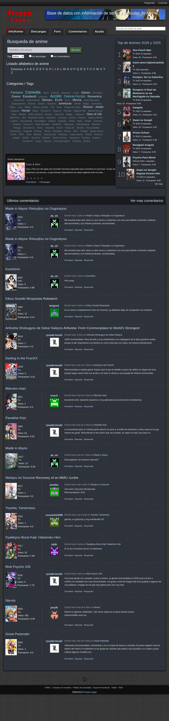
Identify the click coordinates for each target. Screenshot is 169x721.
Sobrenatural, (83, 124)
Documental (26, 121)
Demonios (96, 103)
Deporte (46, 137)
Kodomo (96, 137)
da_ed (54, 215)
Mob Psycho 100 (17, 567)
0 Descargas (44, 182)
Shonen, (47, 100)
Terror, (40, 127)
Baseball (57, 131)
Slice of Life (94, 114)
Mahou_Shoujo (40, 107)
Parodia (67, 110)
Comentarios (78, 31)
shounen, (43, 96)
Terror (46, 92)
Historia (32, 103)
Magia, (69, 114)
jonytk (54, 607)
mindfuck (56, 124)
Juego (38, 141)
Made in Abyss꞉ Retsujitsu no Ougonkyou (36, 208)
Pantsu (67, 131)
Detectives (19, 100)
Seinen (85, 92)
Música (22, 114)
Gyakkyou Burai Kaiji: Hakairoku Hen (33, 537)
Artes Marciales (91, 100)
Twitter (114, 688)
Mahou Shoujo (95, 110)
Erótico (86, 141)
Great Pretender (17, 634)
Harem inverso (59, 137)
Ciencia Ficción (74, 96)
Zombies (76, 141)
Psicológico (40, 121)
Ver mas (159, 184)
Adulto (99, 107)
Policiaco (62, 134)
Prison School (141, 132)
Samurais (59, 114)
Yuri (52, 107)
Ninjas (88, 121)
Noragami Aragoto (143, 145)
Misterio (55, 92)
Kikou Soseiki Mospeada (23, 298)
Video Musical (35, 114)
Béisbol (37, 134)
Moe (75, 131)
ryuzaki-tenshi (54, 335)
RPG (21, 134)
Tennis (47, 131)
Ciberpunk (69, 124)
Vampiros (51, 103)
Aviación (62, 121)
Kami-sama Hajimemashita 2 (148, 64)
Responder (88, 230)
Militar (28, 107)
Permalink (68, 230)
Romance (97, 92)
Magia (86, 103)
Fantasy (86, 137)
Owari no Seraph (142, 120)
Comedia (33, 92)
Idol (24, 117)
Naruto (10, 600)
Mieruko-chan (15, 388)
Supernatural (76, 134)
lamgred (54, 305)
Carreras (62, 117)
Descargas (38, 31)
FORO (48, 688)
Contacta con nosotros (62, 688)
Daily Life (69, 127)
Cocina (72, 117)
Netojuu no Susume (20, 478)
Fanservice (15, 131)
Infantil (77, 103)
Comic (13, 134)
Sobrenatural (33, 100)
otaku (79, 121)
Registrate (149, 3)
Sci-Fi (67, 100)
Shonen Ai (45, 110)
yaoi (20, 107)
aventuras (65, 103)
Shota (72, 121)
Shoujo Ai (28, 124)
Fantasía (17, 92)
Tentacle (17, 124)
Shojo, (13, 107)
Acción (55, 96)
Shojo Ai (57, 110)
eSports (47, 141)
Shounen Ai (28, 127)
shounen (50, 127)
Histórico (98, 134)
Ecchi (58, 100)
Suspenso (28, 141)
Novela (80, 127)
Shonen (88, 107)
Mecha (77, 100)
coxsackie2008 (54, 515)
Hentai (26, 110)
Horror (59, 127)
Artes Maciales (42, 124)
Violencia (79, 114)
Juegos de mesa (72, 107)
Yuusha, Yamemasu (20, 508)
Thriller (25, 137)
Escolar (38, 131)
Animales (50, 117)
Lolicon (14, 121)
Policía (88, 134)
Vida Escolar (49, 134)
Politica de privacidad (82, 688)
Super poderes (95, 117)
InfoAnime (16, 31)
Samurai (35, 137)
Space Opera (96, 131)
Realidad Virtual (36, 117)
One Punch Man (142, 50)
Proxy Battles (92, 127)
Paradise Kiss (15, 418)
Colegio (84, 131)
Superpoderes (19, 103)
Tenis (28, 134)
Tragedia (27, 131)
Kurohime (12, 269)
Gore (59, 107)
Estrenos (17, 69)
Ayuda (99, 31)
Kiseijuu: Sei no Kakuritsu (148, 77)
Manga (17, 127)
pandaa (54, 484)
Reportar (78, 230)
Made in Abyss (16, 448)
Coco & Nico (33, 164)
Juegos (16, 137)
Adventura (74, 137)
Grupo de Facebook (101, 688)
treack (54, 395)
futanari (82, 117)
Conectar (162, 3)
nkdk (54, 544)
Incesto (48, 114)
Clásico (52, 121)
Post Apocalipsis (62, 141)
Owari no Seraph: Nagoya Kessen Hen (148, 172)
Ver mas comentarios (146, 201)
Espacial (15, 110)
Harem (41, 103)
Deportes (65, 92)
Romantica (94, 96)
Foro (57, 31)
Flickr (121, 688)
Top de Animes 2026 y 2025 (139, 43)
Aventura (97, 121)
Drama (16, 96)
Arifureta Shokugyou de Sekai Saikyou (34, 328)
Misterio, (96, 124)
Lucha (76, 92)
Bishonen (15, 117)
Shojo (35, 110)
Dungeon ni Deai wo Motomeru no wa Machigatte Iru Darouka (146, 93)
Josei (14, 114)
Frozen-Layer (90, 692)
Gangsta (138, 107)
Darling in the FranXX (21, 358)
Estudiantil (29, 96)
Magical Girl (80, 110)
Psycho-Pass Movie (144, 157)
